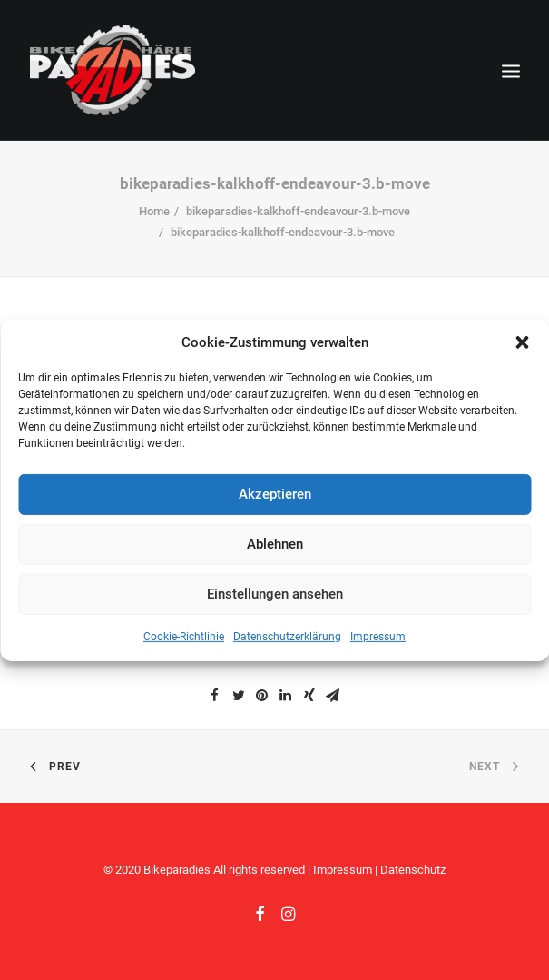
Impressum (378, 635)
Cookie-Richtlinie (183, 635)
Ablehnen (275, 544)
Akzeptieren (275, 494)
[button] (522, 341)
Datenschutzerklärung (287, 635)
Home (154, 211)
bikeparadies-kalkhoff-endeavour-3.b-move (298, 211)
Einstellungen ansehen (275, 594)
